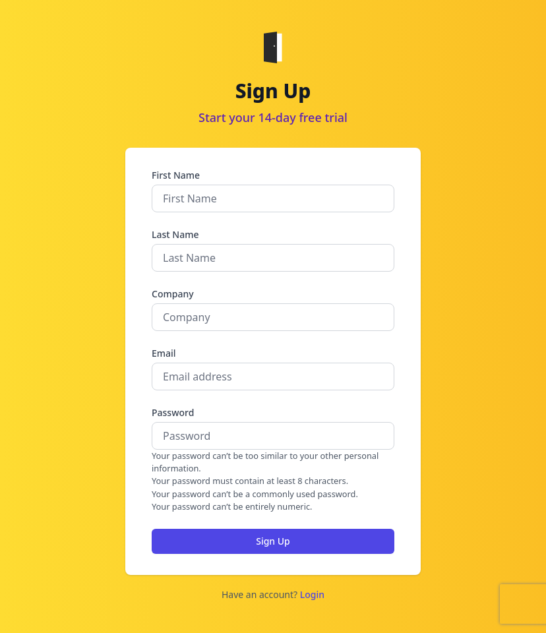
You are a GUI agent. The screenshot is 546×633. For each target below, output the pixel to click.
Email (164, 353)
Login (312, 594)
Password (173, 412)
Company (173, 293)
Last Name (175, 234)
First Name (176, 175)
